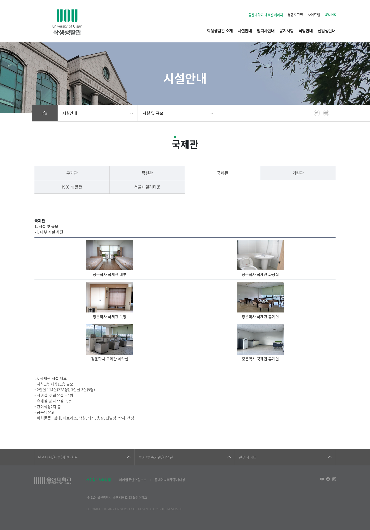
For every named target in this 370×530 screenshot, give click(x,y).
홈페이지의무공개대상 (170, 479)
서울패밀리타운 (147, 187)
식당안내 (306, 30)
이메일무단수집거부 (133, 479)
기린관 (298, 173)
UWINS (330, 14)
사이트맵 (314, 14)
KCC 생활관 (72, 187)
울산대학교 (265, 14)
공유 (317, 113)
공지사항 (286, 30)
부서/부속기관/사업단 (156, 457)
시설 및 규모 (153, 113)
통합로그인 (295, 14)
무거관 (72, 173)
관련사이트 (247, 457)
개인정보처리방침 (98, 479)
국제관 (222, 173)
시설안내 (245, 30)
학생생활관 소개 (220, 30)
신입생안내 (326, 30)
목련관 (147, 173)
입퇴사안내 (265, 30)
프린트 (326, 113)
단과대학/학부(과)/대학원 (58, 457)
